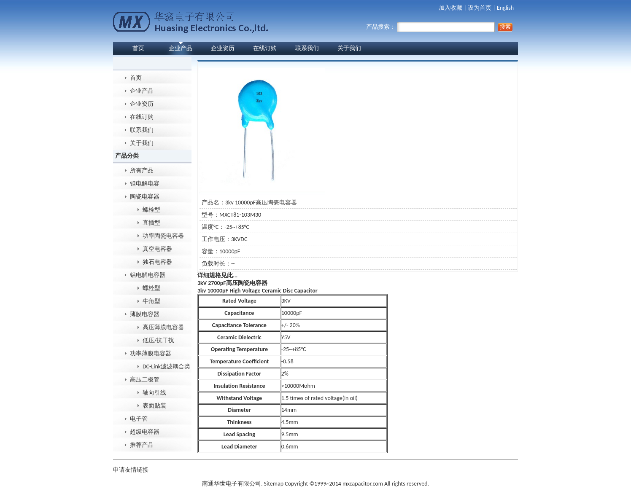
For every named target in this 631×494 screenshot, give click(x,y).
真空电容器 (157, 248)
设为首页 (479, 7)
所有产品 (142, 170)
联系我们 (307, 48)
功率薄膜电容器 (150, 353)
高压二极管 (144, 379)
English (505, 7)
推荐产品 (142, 444)
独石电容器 (157, 262)
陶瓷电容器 (144, 196)
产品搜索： (430, 26)
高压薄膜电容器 (163, 327)
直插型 (151, 222)
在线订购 (265, 48)
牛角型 (151, 301)
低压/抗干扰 (158, 340)
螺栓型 (151, 209)
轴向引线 (154, 392)
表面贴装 (154, 405)
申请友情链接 (130, 469)
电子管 (139, 418)
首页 (138, 48)
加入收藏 (450, 7)
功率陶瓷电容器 (163, 235)
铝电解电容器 (147, 275)
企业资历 (223, 48)
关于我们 (349, 48)
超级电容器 (144, 431)
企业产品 (180, 48)
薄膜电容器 (144, 314)
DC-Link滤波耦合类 (166, 366)
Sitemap (273, 483)
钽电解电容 (144, 183)
